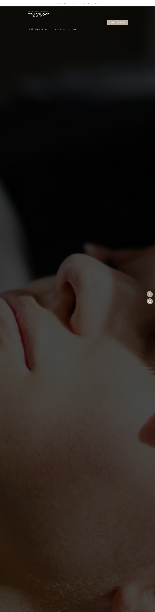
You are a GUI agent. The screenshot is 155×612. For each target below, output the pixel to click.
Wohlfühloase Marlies (38, 29)
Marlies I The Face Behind (65, 29)
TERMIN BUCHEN (118, 23)
